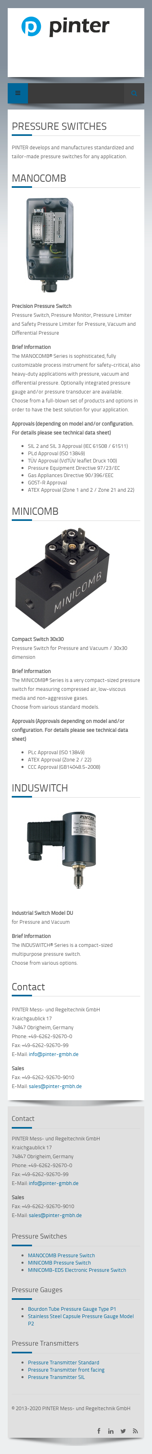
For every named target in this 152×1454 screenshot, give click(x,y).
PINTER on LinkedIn (111, 1431)
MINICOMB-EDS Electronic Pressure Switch (77, 1269)
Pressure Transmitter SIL (56, 1377)
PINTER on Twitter (123, 1431)
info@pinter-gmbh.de (54, 1054)
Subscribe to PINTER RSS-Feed (135, 1431)
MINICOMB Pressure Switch (59, 1262)
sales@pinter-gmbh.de (55, 1086)
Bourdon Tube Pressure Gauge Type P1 (72, 1308)
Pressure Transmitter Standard (63, 1362)
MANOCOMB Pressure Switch (61, 1255)
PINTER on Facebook (99, 1431)
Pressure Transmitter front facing (66, 1369)
